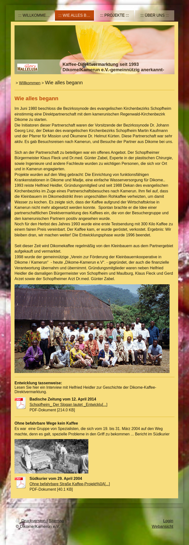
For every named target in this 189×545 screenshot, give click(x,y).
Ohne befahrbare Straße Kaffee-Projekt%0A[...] (70, 484)
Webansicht (162, 526)
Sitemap (56, 520)
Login (168, 520)
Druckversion (31, 520)
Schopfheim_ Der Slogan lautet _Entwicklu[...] (68, 404)
